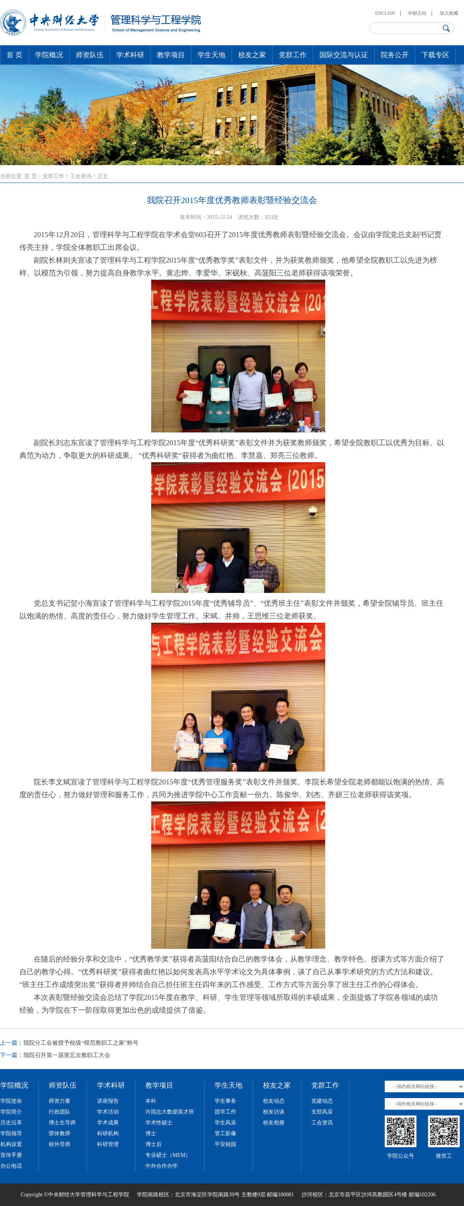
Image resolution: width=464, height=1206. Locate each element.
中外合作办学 (161, 1166)
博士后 (153, 1144)
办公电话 (11, 1166)
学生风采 (225, 1123)
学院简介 (11, 1112)
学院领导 (11, 1133)
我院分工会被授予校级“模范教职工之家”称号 (80, 1043)
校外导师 (59, 1144)
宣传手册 (11, 1155)
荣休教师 (59, 1133)
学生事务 (225, 1101)
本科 (150, 1101)
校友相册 (274, 1123)
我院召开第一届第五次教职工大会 (66, 1055)
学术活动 (108, 1112)
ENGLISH (385, 13)
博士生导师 (62, 1123)
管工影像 (225, 1133)
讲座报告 (108, 1101)
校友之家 (252, 55)
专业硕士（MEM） (168, 1155)
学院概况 (49, 55)
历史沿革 (11, 1123)
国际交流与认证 (343, 55)
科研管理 (108, 1144)
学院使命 (11, 1101)
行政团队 (59, 1112)
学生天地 (211, 55)
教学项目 (171, 55)
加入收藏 (449, 13)
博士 (150, 1133)
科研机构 (108, 1133)
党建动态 (322, 1101)
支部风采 (322, 1112)
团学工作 (225, 1112)
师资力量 (59, 1101)
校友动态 (274, 1101)
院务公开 (395, 55)
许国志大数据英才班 (169, 1112)
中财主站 (417, 13)
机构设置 (11, 1144)
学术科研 (130, 55)
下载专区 (435, 55)
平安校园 (225, 1144)
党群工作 (293, 55)
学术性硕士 (158, 1123)
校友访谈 (274, 1112)
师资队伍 (90, 55)
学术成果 (108, 1123)
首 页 (14, 55)
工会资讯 (81, 176)
